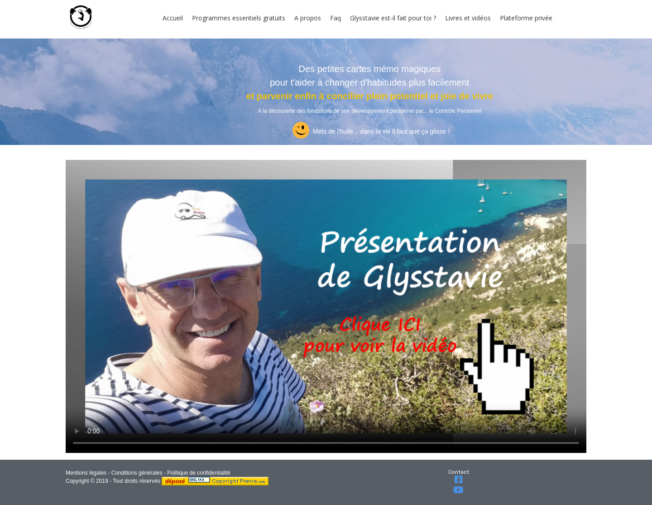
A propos (307, 18)
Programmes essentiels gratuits (238, 18)
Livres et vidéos (468, 18)
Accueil (173, 18)
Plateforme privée (526, 18)
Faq (335, 18)
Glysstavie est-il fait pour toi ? (393, 18)
